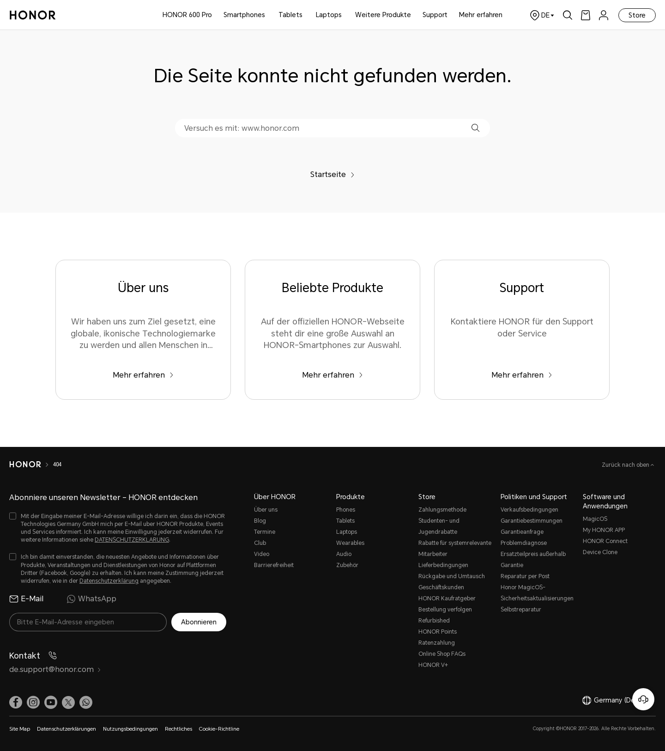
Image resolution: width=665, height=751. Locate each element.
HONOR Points (437, 632)
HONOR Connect (605, 541)
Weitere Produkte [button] (383, 14)
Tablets (290, 14)
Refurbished (434, 620)
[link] (585, 15)
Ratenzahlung (436, 643)
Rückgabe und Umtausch (451, 576)
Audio (343, 554)
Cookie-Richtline (219, 729)
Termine (264, 532)
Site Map (19, 729)
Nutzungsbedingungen (130, 729)
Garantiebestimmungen (531, 521)
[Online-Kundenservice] (643, 699)
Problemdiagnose (524, 543)
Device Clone (600, 552)
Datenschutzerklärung (109, 581)
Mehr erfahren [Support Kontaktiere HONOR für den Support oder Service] (521, 375)
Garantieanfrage (522, 532)
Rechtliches (178, 729)
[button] (475, 128)
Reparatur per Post (525, 576)
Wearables (350, 543)
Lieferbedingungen (443, 565)
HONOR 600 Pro (187, 14)
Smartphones (244, 14)
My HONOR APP (604, 530)
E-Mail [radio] (26, 599)
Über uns (266, 510)
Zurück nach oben (626, 465)
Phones (345, 510)
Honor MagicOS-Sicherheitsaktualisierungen (537, 593)
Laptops (329, 14)
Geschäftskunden (441, 587)
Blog (260, 521)
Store (637, 15)
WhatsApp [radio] (91, 599)
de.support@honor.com (55, 669)
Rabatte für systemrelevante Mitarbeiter (454, 548)
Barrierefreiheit (274, 565)
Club (260, 543)
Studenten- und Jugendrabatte (438, 526)
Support (435, 14)
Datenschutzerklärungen (66, 729)
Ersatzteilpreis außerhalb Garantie (533, 559)
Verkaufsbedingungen (529, 510)
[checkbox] (117, 528)
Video (261, 554)
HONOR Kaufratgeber (447, 598)
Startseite (332, 174)
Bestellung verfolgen (445, 609)
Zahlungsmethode (442, 510)
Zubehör (347, 565)
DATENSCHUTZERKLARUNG (132, 540)
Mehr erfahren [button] (480, 14)
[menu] (603, 15)
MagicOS (595, 519)
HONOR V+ (433, 665)
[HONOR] (31, 464)
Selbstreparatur (521, 609)
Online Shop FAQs (442, 654)
